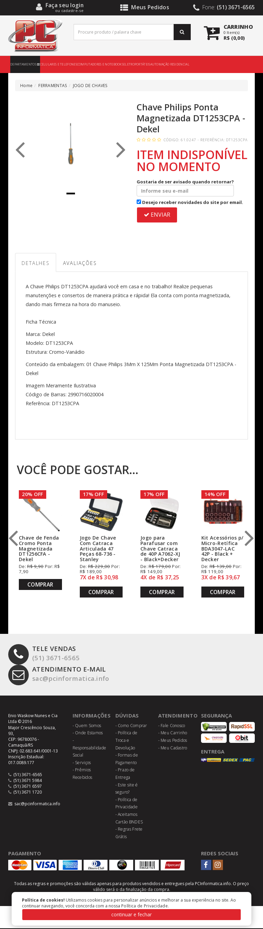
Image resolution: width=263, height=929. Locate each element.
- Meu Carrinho (172, 734)
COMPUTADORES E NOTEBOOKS (100, 64)
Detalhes (36, 263)
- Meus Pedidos (172, 741)
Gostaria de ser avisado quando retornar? (185, 187)
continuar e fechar (131, 914)
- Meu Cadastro (172, 748)
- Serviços (82, 763)
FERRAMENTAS (52, 85)
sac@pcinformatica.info (60, 675)
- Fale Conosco (171, 726)
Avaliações (83, 263)
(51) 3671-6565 (44, 654)
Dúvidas (127, 716)
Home (26, 85)
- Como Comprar (131, 726)
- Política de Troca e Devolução (126, 741)
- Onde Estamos (88, 734)
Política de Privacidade (144, 906)
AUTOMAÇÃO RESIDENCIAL (169, 64)
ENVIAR (157, 214)
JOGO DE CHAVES (90, 85)
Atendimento (178, 716)
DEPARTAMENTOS (25, 64)
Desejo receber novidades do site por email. (190, 202)
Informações (92, 716)
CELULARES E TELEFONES (58, 64)
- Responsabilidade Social (90, 748)
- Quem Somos (87, 726)
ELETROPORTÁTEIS (136, 64)
